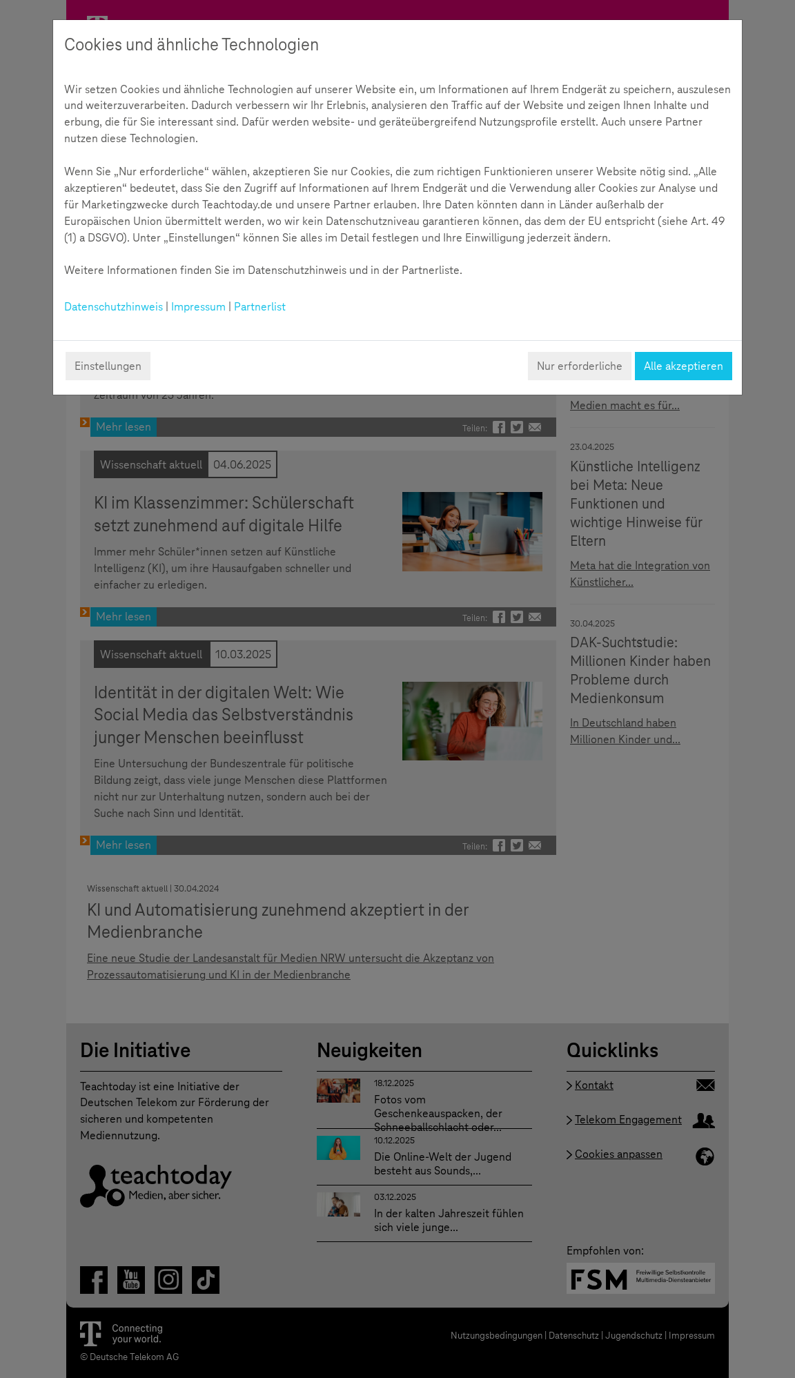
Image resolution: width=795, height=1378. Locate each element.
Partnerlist (260, 306)
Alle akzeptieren (683, 366)
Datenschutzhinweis (113, 306)
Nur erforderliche (579, 366)
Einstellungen (108, 366)
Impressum (198, 306)
